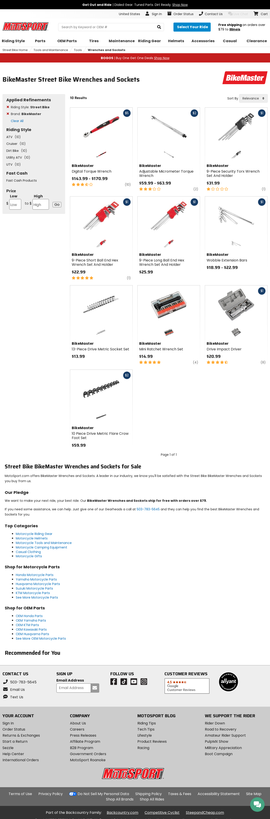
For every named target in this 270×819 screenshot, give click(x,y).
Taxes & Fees (179, 793)
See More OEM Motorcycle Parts (41, 638)
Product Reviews (152, 741)
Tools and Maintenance (51, 50)
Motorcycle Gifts (29, 556)
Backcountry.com (122, 812)
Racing (143, 747)
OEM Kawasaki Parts (31, 629)
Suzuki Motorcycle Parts (34, 588)
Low (13, 202)
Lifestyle (144, 735)
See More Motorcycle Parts (37, 597)
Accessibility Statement (219, 793)
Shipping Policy (148, 793)
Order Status (13, 729)
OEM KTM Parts (27, 625)
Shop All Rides (152, 799)
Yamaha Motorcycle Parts (36, 579)
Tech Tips (146, 729)
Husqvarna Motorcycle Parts (38, 584)
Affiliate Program (85, 741)
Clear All (17, 121)
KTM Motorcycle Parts (33, 593)
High (37, 202)
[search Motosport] (111, 27)
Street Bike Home (15, 50)
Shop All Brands (120, 799)
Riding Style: (30, 107)
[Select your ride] (192, 27)
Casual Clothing (28, 552)
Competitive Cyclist (162, 812)
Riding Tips (146, 723)
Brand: (26, 114)
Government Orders (88, 754)
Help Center (13, 754)
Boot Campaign (219, 754)
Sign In (8, 723)
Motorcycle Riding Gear (34, 534)
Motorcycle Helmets (32, 538)
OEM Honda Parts (29, 616)
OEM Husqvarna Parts (32, 634)
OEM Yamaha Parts (31, 620)
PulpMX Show (216, 741)
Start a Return (15, 741)
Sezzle (8, 747)
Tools (78, 50)
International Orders (20, 760)
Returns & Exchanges (21, 735)
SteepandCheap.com (205, 812)
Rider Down (215, 723)
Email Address (70, 680)
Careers (77, 729)
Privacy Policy (50, 793)
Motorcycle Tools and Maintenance (44, 543)
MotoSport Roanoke (88, 760)
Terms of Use (20, 793)
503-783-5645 (148, 509)
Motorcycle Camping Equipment (41, 547)
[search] (159, 27)
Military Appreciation (223, 747)
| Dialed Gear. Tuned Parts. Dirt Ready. (135, 4)
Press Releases (83, 735)
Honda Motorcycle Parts (34, 575)
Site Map (253, 793)
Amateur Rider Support (225, 735)
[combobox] (253, 98)
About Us (78, 723)
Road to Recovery (220, 729)
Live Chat (238, 14)
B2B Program (81, 747)
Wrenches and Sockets (106, 50)
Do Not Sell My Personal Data (103, 794)
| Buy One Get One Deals (135, 58)
